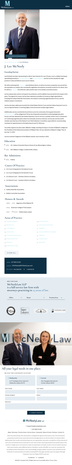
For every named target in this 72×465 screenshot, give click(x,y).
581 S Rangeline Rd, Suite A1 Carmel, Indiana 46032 (49, 382)
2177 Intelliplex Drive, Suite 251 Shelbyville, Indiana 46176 (18, 382)
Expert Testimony (43, 221)
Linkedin (41, 457)
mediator (14, 89)
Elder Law (9, 242)
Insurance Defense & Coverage (47, 231)
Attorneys (15, 432)
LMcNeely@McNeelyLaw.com (22, 266)
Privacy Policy (53, 460)
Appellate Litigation (12, 221)
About (9, 432)
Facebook (18, 269)
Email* (39, 395)
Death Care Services (12, 238)
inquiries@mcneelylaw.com (36, 426)
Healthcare (42, 228)
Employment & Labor (12, 245)
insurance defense (24, 78)
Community (39, 432)
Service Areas (31, 432)
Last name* (40, 388)
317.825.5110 (34, 11)
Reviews (54, 432)
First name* (9, 388)
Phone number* (10, 395)
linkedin (30, 269)
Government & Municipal (46, 225)
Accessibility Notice (44, 460)
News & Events (47, 432)
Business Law (10, 225)
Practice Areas (22, 432)
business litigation (37, 78)
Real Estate (42, 242)
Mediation (42, 235)
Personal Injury (43, 238)
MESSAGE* (8, 402)
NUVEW (17, 460)
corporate (22, 85)
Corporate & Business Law (14, 235)
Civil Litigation (11, 228)
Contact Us (61, 432)
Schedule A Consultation (16, 56)
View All (12, 253)
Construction (10, 231)
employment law (9, 114)
